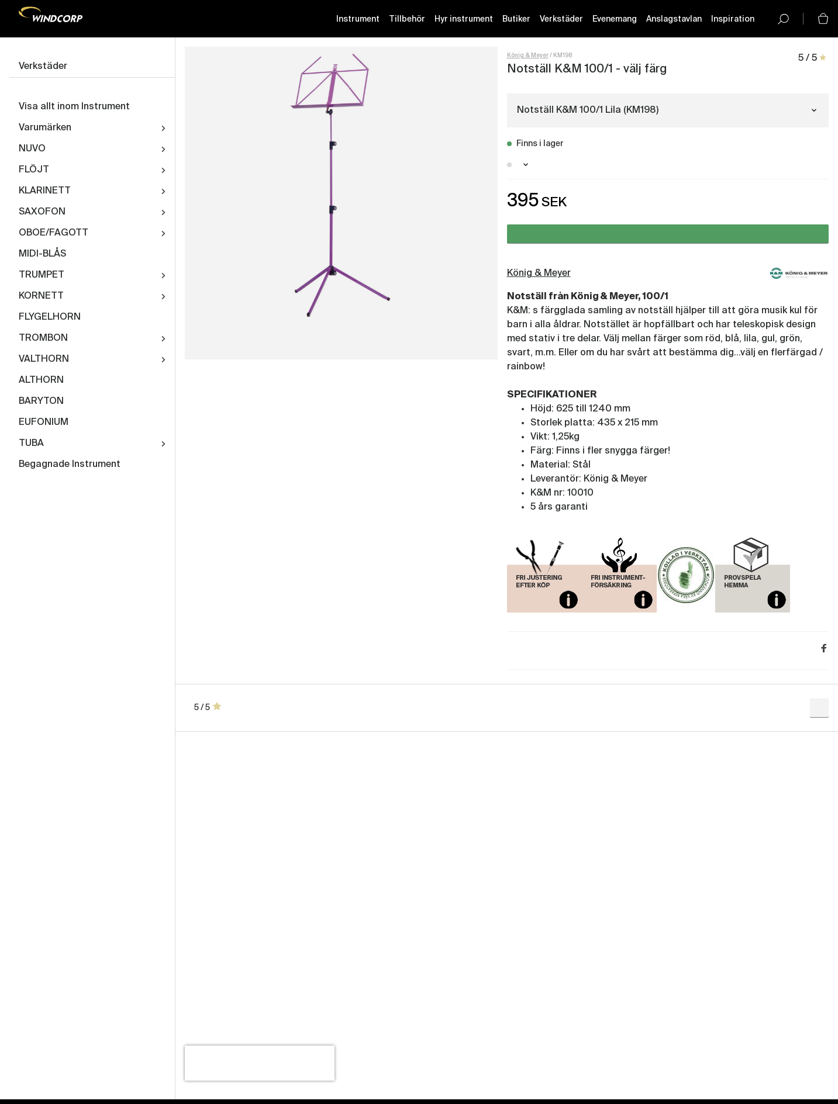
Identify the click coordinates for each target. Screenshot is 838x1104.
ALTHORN (41, 380)
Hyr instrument (463, 19)
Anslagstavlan (674, 19)
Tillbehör (407, 19)
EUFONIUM (43, 422)
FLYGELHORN (50, 317)
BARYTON (41, 401)
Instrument (358, 19)
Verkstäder (561, 19)
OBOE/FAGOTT (53, 233)
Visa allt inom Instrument (74, 107)
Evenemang (614, 19)
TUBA (31, 443)
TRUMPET (41, 275)
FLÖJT (34, 170)
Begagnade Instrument (69, 464)
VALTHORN (44, 359)
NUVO (32, 149)
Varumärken (45, 128)
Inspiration (732, 19)
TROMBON (43, 338)
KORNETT (41, 296)
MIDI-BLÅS (42, 254)
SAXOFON (42, 212)
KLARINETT (45, 191)
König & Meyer (528, 55)
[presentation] (259, 1063)
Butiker (516, 19)
